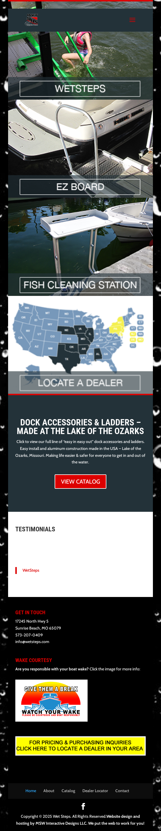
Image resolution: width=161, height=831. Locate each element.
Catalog (68, 790)
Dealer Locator (95, 790)
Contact (122, 790)
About (48, 790)
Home (30, 790)
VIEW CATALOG (80, 481)
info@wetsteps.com (32, 641)
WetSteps (31, 570)
